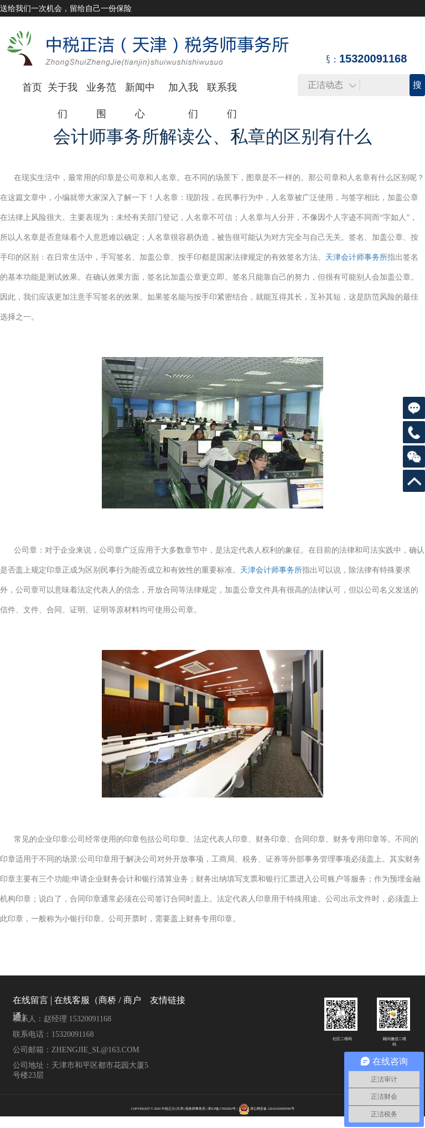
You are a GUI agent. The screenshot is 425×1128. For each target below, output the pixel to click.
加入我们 (183, 100)
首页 (32, 87)
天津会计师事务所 (356, 257)
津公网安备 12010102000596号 (272, 1108)
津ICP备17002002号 (222, 1108)
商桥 (107, 1000)
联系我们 (222, 100)
